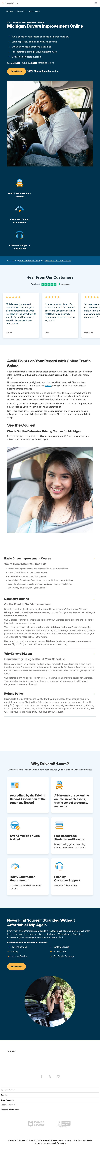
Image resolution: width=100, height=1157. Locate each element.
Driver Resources (7, 1100)
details (48, 385)
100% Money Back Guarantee (42, 71)
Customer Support (8, 1090)
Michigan (9, 11)
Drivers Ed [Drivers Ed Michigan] (21, 11)
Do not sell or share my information (50, 1143)
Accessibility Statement (10, 1110)
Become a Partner (8, 1105)
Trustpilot (11, 1051)
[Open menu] (96, 3)
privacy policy (71, 1140)
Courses (4, 1095)
